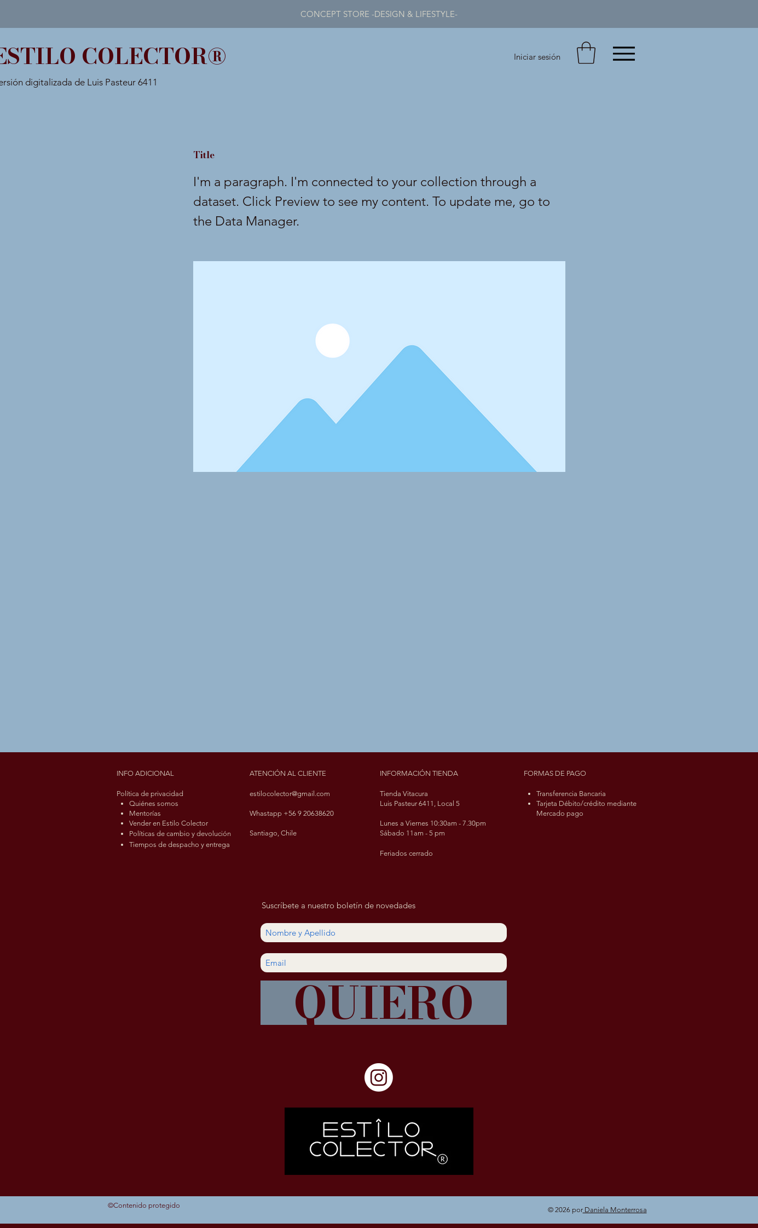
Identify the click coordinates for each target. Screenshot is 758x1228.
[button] (586, 53)
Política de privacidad (150, 793)
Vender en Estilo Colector (168, 823)
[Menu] (624, 53)
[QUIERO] (384, 1003)
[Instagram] (378, 1077)
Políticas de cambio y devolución (180, 833)
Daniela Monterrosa (615, 1210)
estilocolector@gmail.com (290, 793)
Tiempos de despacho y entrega (179, 844)
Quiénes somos (153, 803)
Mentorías (145, 813)
